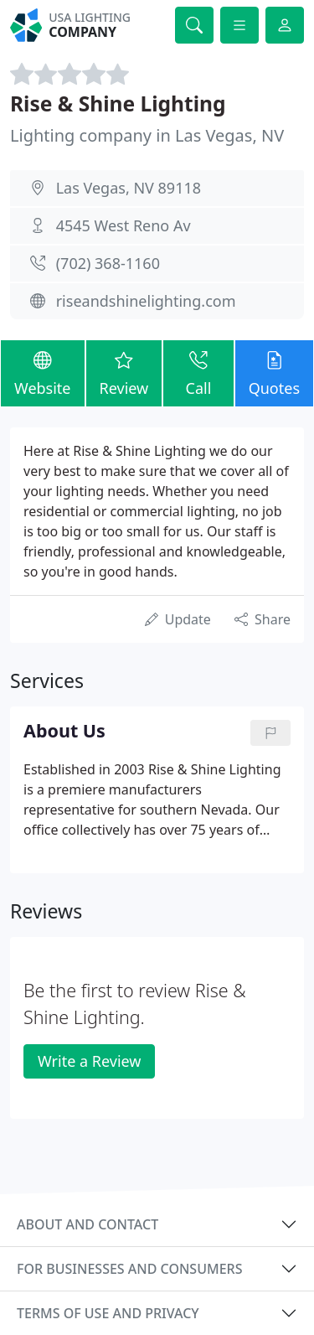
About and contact (87, 1224)
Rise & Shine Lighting (118, 103)
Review (124, 372)
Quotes (274, 372)
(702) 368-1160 (108, 263)
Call (198, 372)
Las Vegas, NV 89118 (128, 188)
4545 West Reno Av (123, 225)
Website (42, 372)
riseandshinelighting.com (146, 301)
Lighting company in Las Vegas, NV (147, 135)
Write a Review (89, 1061)
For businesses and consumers (129, 1269)
